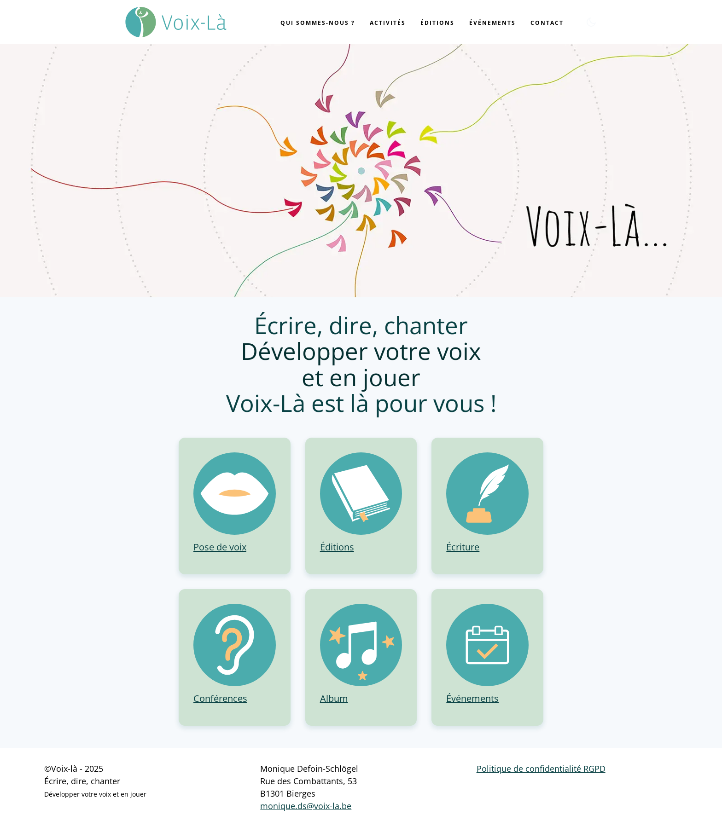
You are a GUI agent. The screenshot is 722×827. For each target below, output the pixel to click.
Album (334, 698)
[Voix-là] (176, 22)
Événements (492, 23)
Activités (388, 23)
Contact (547, 23)
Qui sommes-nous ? (317, 23)
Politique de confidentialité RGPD (541, 768)
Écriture (462, 547)
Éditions (437, 23)
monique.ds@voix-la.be (305, 805)
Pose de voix (219, 547)
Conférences (220, 698)
